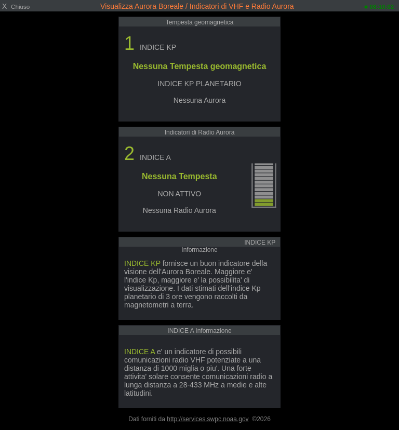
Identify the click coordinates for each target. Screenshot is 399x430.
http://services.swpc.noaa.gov (207, 419)
